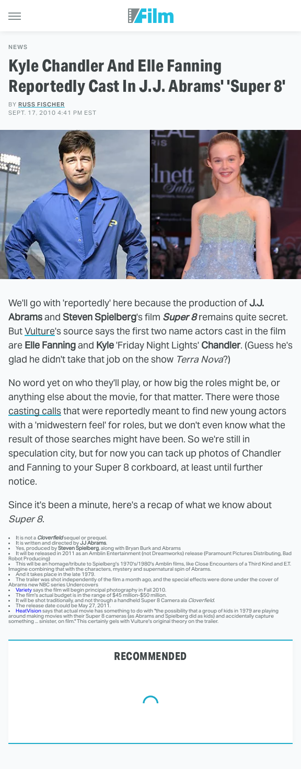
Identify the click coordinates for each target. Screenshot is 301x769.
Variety (24, 589)
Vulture (40, 331)
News (18, 47)
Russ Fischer (41, 104)
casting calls (34, 411)
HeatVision (28, 610)
